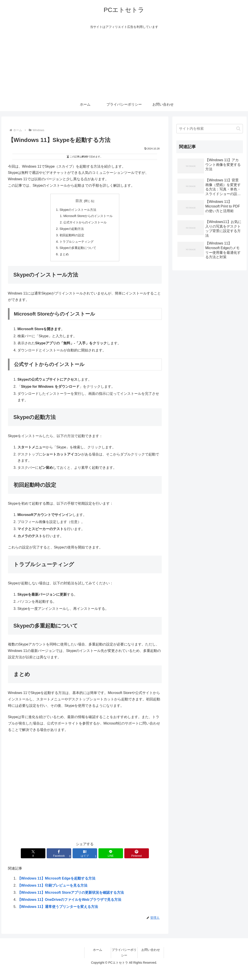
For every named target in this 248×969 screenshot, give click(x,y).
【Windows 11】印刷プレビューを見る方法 (52, 885)
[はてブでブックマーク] (85, 853)
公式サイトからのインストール (85, 222)
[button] (238, 128)
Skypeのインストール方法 (78, 209)
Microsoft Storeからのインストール (88, 216)
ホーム (97, 950)
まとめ (64, 254)
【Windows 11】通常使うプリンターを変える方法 (57, 907)
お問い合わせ (150, 950)
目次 (79, 201)
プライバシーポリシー (124, 952)
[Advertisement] (124, 65)
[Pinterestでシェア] (136, 853)
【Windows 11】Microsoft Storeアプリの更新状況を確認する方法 (70, 892)
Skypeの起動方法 (72, 229)
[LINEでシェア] (110, 853)
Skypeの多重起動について (78, 248)
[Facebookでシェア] (59, 853)
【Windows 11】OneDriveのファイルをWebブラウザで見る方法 (69, 899)
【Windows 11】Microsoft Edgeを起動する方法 (56, 878)
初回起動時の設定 (72, 235)
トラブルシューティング (77, 241)
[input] (209, 128)
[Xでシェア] (33, 853)
